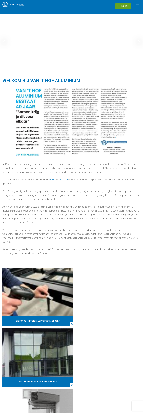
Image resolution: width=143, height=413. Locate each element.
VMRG (52, 179)
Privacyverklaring (104, 384)
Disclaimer (69, 408)
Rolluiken (100, 372)
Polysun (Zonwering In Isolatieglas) (113, 364)
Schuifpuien (101, 376)
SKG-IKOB (64, 179)
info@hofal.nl (11, 372)
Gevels (99, 356)
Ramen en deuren (104, 368)
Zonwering (101, 380)
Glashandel (101, 360)
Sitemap (58, 408)
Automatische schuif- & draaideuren (114, 352)
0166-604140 (118, 6)
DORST (120, 408)
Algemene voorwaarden (88, 408)
